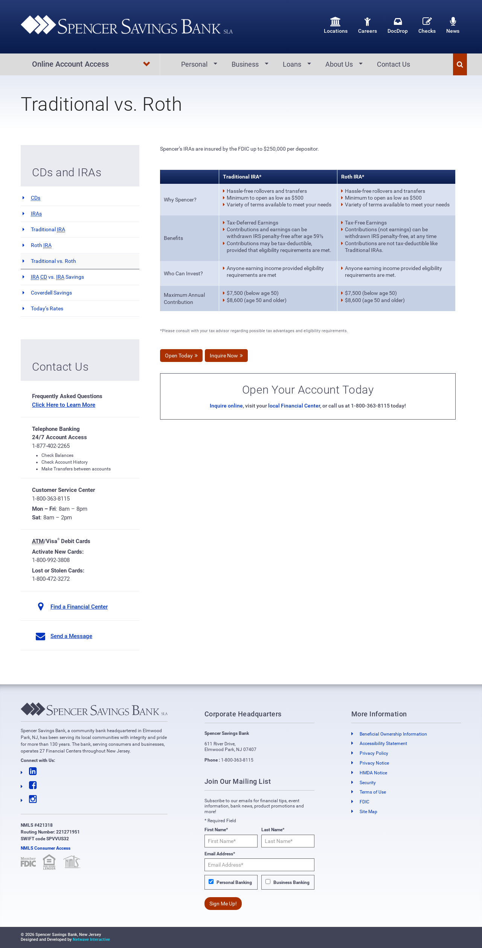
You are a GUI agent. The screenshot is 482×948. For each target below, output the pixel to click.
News (452, 25)
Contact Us (393, 64)
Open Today (179, 356)
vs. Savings (57, 277)
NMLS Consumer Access (45, 848)
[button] (460, 64)
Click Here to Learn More (63, 404)
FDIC (364, 802)
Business (245, 64)
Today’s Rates (47, 308)
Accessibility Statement (383, 743)
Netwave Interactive (91, 939)
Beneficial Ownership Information (393, 734)
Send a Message (71, 636)
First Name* (216, 830)
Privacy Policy (374, 753)
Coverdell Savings (51, 293)
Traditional (48, 229)
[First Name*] (231, 841)
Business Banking (291, 882)
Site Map (368, 811)
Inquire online (226, 406)
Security (368, 782)
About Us (339, 64)
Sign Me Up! (223, 904)
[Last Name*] (287, 841)
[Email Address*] (259, 864)
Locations (336, 25)
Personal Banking (234, 882)
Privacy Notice (374, 763)
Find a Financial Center (79, 606)
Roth (41, 245)
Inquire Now (224, 356)
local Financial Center (294, 406)
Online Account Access (91, 64)
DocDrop (397, 25)
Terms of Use (373, 792)
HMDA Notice (373, 772)
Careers (367, 25)
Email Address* (219, 853)
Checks (427, 25)
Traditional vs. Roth (53, 261)
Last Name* (272, 830)
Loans (292, 64)
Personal (194, 64)
